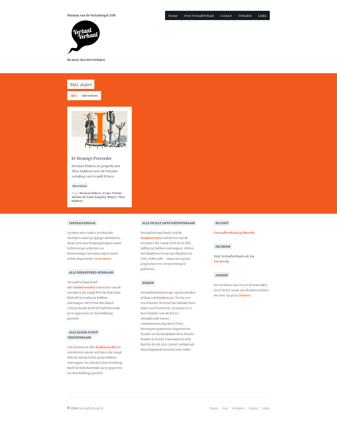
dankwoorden (84, 287)
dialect (112, 197)
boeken (163, 298)
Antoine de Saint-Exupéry (89, 197)
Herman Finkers (90, 193)
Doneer (245, 295)
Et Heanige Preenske (92, 158)
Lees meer (102, 259)
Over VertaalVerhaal (199, 16)
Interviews (90, 96)
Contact (226, 16)
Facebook (221, 261)
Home (173, 16)
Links (262, 16)
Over (225, 408)
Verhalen (245, 16)
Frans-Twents (112, 193)
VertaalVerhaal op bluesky (234, 233)
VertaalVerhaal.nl (91, 408)
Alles (74, 96)
